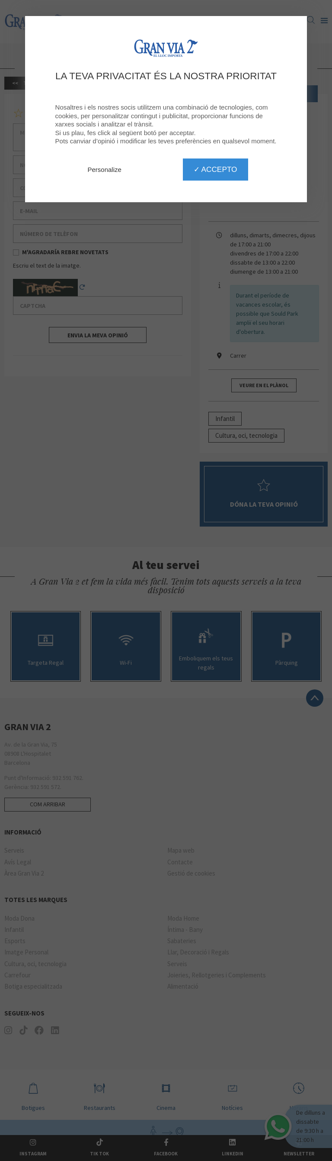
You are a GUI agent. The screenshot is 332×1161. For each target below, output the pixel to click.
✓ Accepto (215, 169)
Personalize (104, 169)
